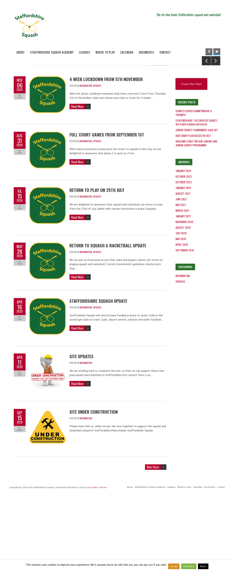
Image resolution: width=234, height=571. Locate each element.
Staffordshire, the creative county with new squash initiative (196, 195)
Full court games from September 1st (106, 207)
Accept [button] (173, 566)
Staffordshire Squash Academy (51, 52)
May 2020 (181, 312)
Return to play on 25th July (96, 263)
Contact (165, 52)
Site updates (81, 429)
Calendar (126, 52)
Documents (146, 52)
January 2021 (183, 289)
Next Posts (153, 540)
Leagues (84, 52)
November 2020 (184, 295)
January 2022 (183, 261)
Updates (97, 159)
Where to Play (105, 52)
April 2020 (182, 318)
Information (86, 159)
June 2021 (181, 272)
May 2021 (181, 278)
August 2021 (183, 267)
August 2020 (183, 301)
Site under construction (93, 485)
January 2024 (183, 244)
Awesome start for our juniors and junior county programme (196, 216)
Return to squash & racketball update (107, 318)
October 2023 (184, 250)
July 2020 (181, 306)
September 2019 (185, 323)
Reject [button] (203, 566)
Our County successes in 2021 (193, 209)
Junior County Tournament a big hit (197, 203)
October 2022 (184, 255)
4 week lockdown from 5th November (106, 152)
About (20, 52)
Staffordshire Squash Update (98, 374)
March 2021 (182, 284)
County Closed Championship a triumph (194, 186)
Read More (77, 179)
